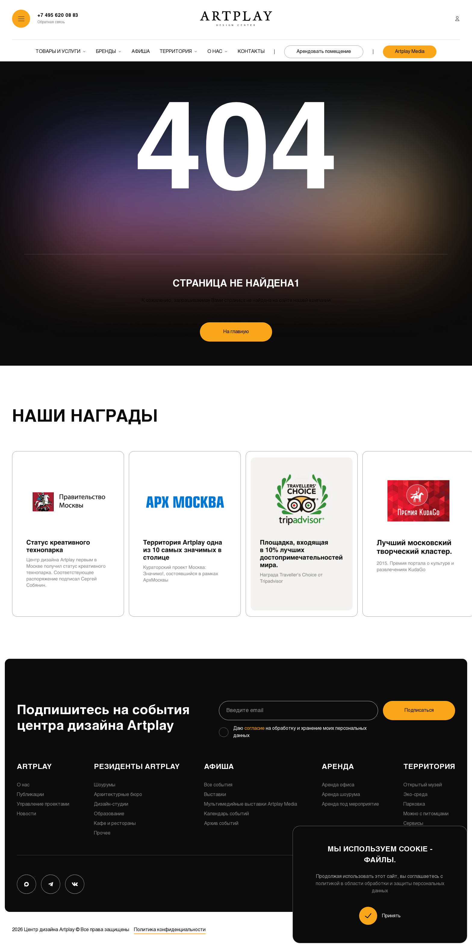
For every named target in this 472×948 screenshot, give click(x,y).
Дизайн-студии (111, 804)
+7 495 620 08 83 (57, 15)
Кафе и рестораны (115, 823)
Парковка (414, 804)
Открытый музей (422, 785)
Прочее (102, 833)
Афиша (141, 51)
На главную (236, 332)
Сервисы (413, 823)
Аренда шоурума (341, 794)
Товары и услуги (58, 51)
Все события (218, 785)
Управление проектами (43, 804)
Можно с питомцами (426, 814)
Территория (176, 51)
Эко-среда (415, 794)
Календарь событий (226, 814)
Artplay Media (409, 51)
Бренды (106, 51)
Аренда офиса (338, 785)
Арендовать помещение (324, 51)
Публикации (30, 794)
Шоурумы (104, 785)
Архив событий (221, 823)
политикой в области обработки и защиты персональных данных (380, 887)
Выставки (215, 794)
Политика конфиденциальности (170, 930)
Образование (109, 814)
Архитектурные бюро (118, 794)
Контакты (251, 51)
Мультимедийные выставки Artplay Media (250, 804)
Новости (26, 814)
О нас (214, 51)
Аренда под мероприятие (350, 804)
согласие (254, 728)
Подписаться (419, 710)
